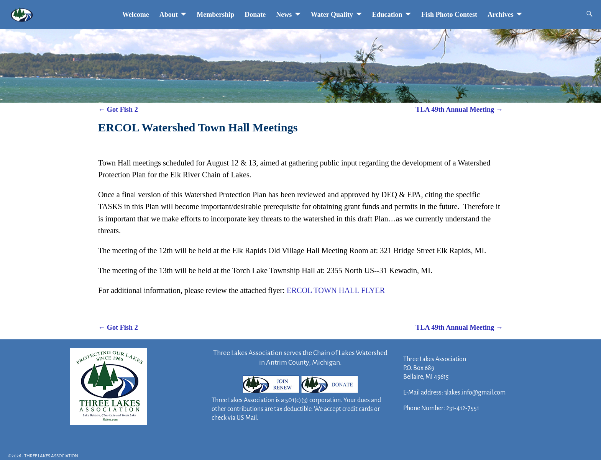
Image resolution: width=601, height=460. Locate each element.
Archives (501, 14)
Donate (255, 14)
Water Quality (332, 14)
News (284, 14)
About (168, 14)
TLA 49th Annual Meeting (459, 109)
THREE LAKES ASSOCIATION (51, 455)
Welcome (135, 14)
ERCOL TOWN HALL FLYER (336, 290)
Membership (215, 14)
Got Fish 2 (118, 109)
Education (387, 14)
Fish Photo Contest (449, 14)
